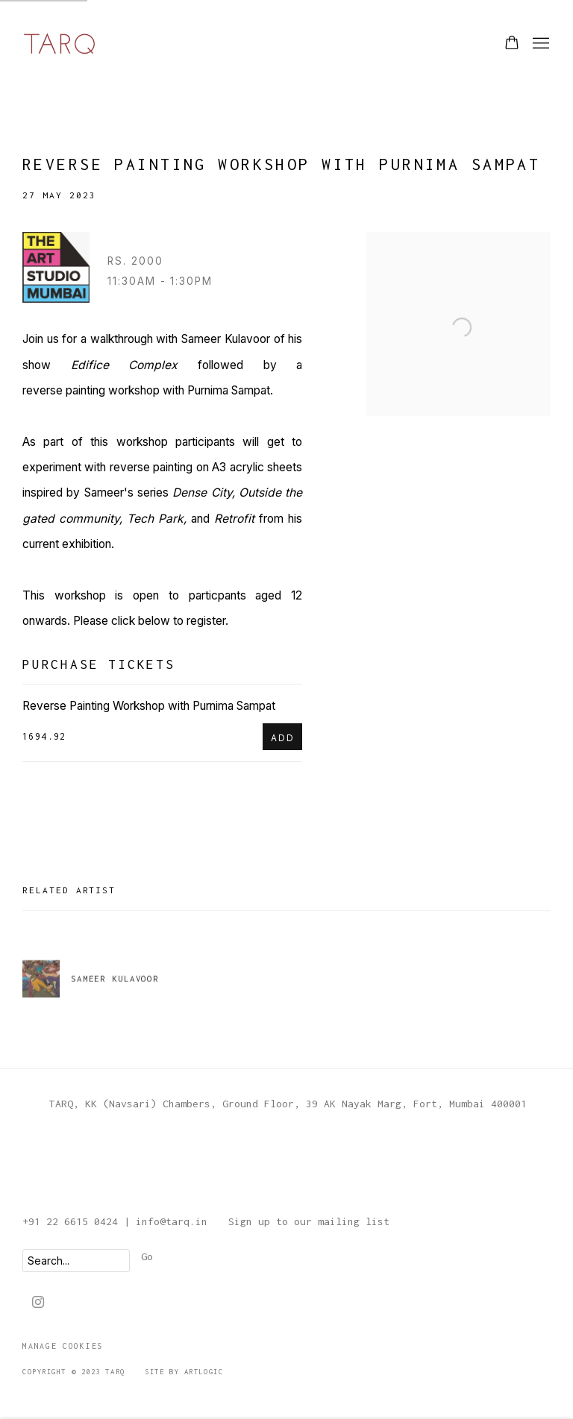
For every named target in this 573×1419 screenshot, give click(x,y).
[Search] (76, 1260)
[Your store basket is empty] (512, 44)
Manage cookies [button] (62, 1345)
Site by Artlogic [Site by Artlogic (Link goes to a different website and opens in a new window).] (184, 1372)
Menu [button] (539, 44)
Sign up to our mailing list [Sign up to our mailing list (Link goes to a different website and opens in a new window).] (308, 1221)
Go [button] (147, 1256)
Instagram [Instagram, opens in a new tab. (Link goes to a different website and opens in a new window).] (38, 1302)
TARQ (59, 43)
